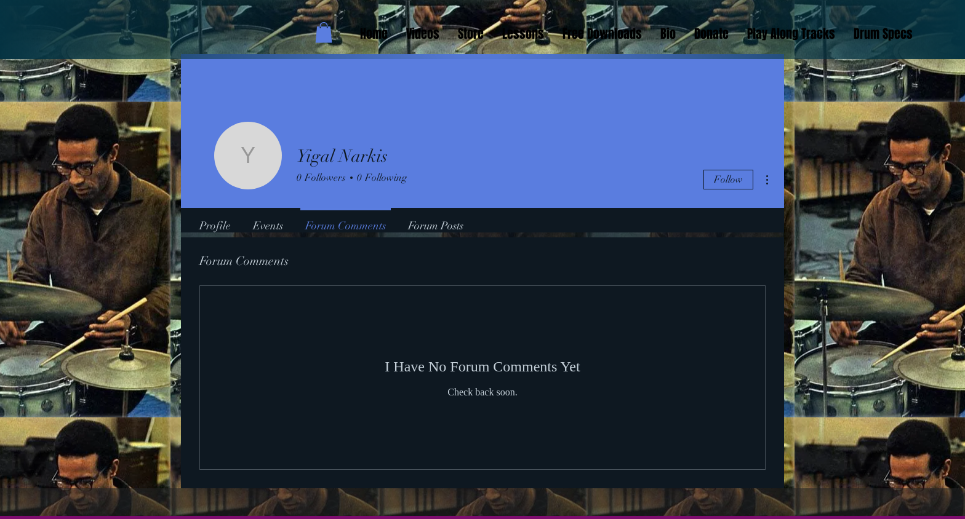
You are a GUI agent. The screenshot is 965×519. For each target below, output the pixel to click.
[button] (323, 32)
